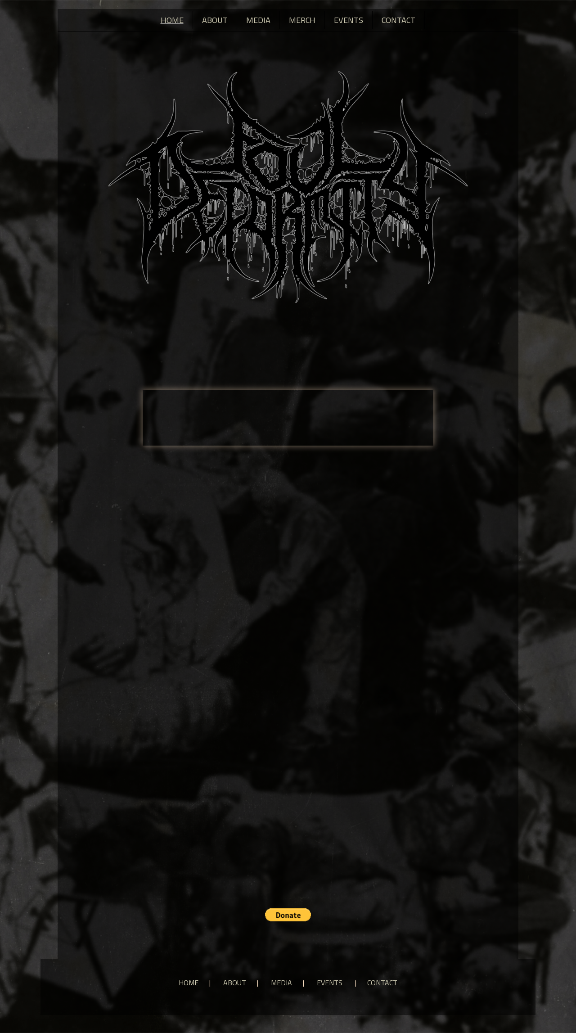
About (215, 20)
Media (258, 20)
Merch (302, 20)
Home (172, 20)
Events (348, 20)
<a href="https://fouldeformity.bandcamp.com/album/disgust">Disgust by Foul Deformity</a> (288, 417)
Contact (398, 20)
